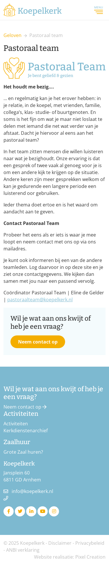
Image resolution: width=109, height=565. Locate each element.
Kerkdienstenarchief (25, 430)
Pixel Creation (90, 557)
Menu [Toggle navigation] (98, 9)
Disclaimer (60, 543)
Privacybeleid (89, 543)
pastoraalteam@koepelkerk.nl (40, 299)
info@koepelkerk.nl (32, 491)
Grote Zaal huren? (23, 452)
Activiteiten (15, 423)
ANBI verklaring (23, 550)
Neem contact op (38, 342)
